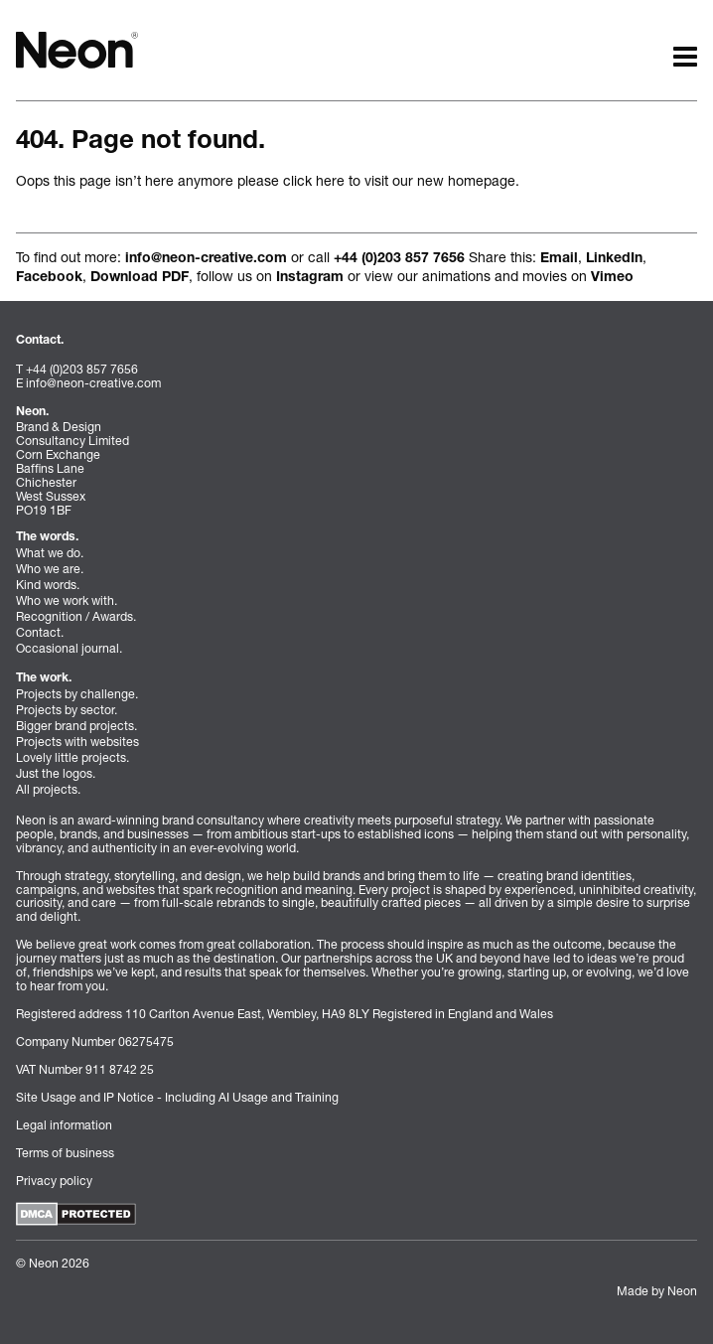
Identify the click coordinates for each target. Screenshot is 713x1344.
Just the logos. (55, 773)
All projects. (48, 789)
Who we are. (49, 568)
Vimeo (612, 278)
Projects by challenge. (77, 693)
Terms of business (65, 1152)
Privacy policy (54, 1180)
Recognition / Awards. (76, 616)
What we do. (49, 552)
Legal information (64, 1125)
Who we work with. (66, 600)
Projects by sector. (66, 709)
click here (314, 180)
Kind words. (47, 584)
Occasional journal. (69, 648)
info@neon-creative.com (206, 259)
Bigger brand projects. (76, 725)
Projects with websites (77, 741)
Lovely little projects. (72, 757)
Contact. (40, 632)
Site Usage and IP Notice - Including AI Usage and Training (177, 1097)
